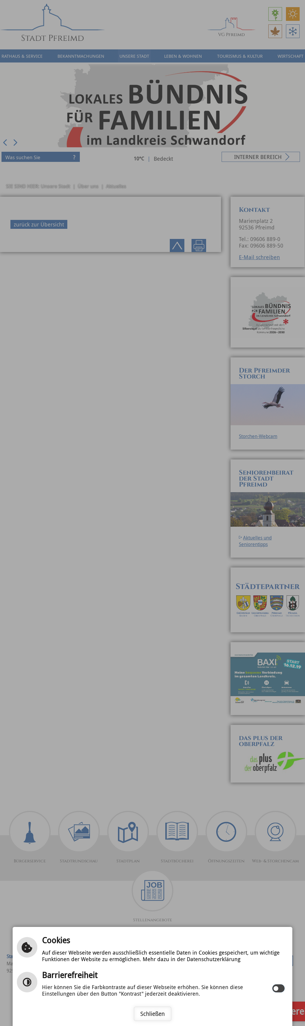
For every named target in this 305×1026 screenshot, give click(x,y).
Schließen (152, 1014)
